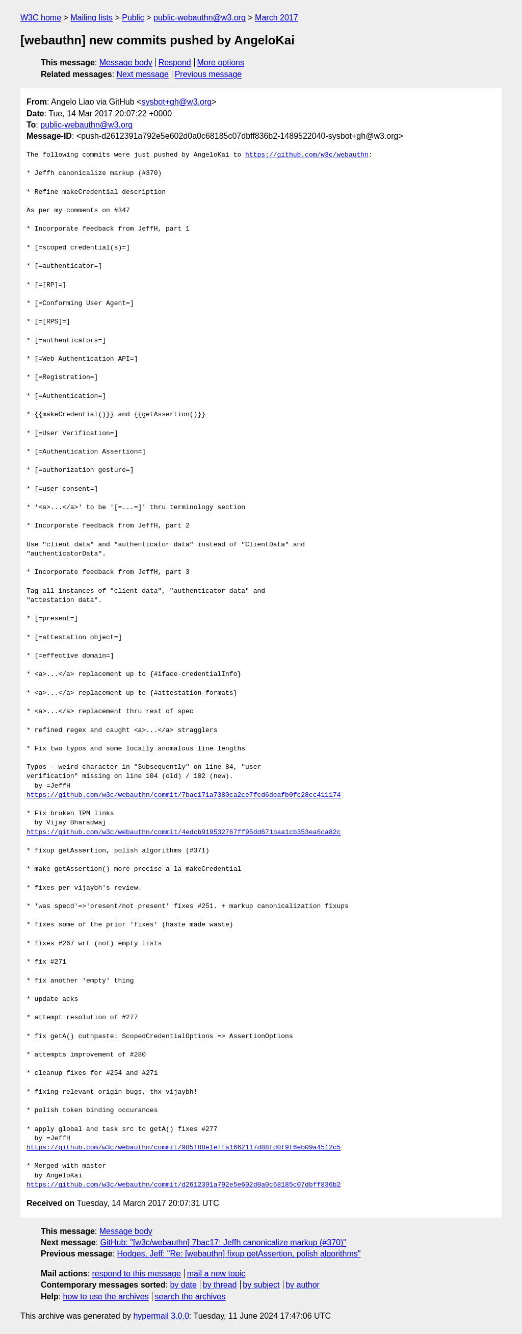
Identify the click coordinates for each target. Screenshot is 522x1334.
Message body (125, 62)
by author (302, 1284)
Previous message (208, 74)
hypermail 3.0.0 (161, 1316)
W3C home (40, 17)
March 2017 (276, 17)
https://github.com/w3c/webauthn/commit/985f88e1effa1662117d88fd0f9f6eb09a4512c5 (184, 1147)
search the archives (190, 1296)
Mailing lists (91, 17)
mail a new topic (216, 1273)
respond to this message (136, 1273)
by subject (261, 1284)
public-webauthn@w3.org (199, 17)
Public (133, 17)
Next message (143, 74)
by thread (220, 1284)
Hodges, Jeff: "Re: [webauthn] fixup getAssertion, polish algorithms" (238, 1253)
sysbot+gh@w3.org (176, 101)
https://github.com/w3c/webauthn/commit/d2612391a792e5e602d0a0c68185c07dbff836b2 (184, 1185)
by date (183, 1284)
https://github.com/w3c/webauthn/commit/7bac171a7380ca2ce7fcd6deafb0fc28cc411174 (184, 795)
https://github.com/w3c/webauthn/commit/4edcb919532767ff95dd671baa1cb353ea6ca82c (184, 832)
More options (221, 62)
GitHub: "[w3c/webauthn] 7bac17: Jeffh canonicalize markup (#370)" (223, 1242)
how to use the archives (106, 1296)
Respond (175, 62)
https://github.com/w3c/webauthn (307, 155)
